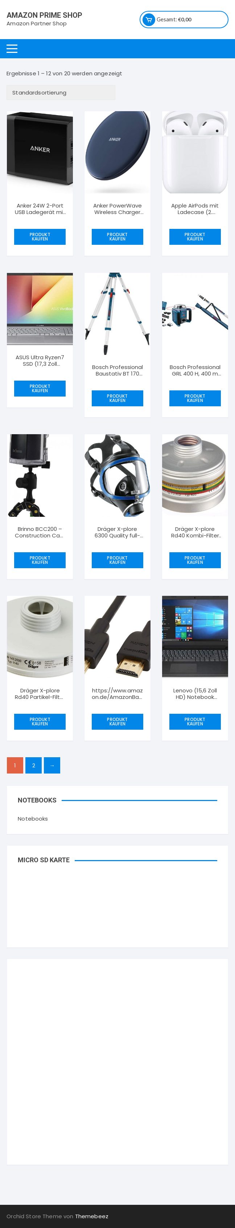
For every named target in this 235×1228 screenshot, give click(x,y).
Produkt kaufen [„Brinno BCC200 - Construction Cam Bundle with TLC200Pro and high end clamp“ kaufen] (40, 560)
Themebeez (91, 1216)
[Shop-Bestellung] (61, 92)
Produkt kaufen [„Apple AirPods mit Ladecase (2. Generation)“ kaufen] (195, 236)
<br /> (117, 1015)
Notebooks (33, 818)
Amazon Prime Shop (44, 15)
